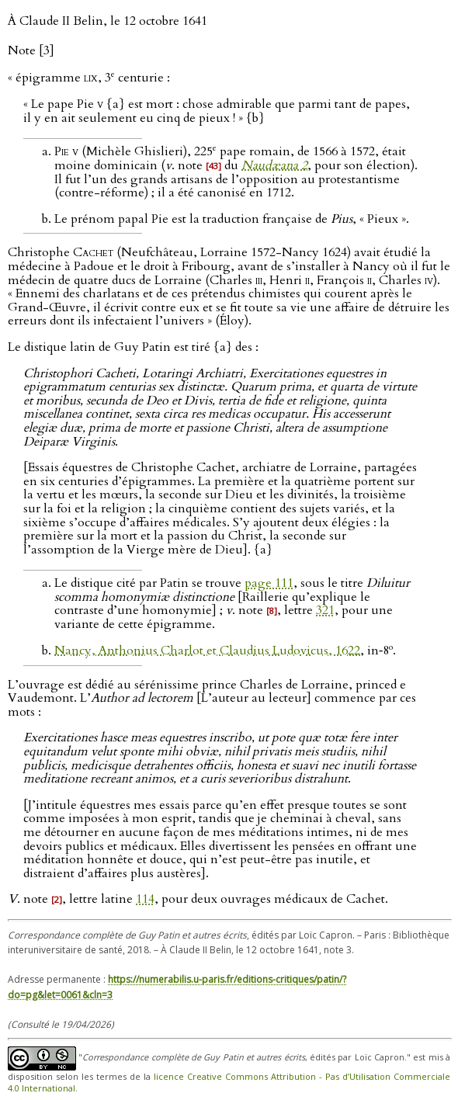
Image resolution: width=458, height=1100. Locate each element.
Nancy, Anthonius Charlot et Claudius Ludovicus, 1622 (207, 650)
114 (145, 898)
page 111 (269, 583)
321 (325, 610)
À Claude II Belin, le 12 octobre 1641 (107, 20)
